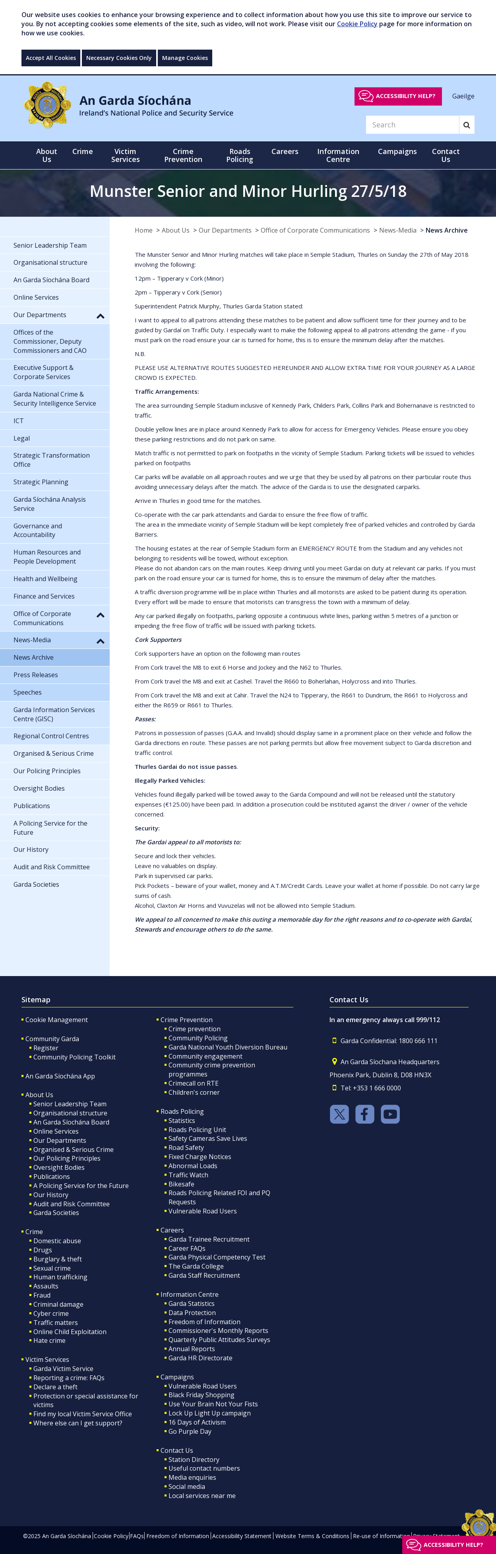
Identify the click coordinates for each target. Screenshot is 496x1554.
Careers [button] (284, 151)
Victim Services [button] (125, 155)
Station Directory (194, 1459)
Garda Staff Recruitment (204, 1275)
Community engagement (205, 1056)
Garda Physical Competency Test (217, 1257)
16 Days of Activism (197, 1422)
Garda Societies (56, 1212)
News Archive (447, 230)
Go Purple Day (190, 1431)
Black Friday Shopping (201, 1394)
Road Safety (186, 1147)
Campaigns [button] (397, 151)
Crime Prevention (187, 1019)
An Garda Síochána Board (71, 1122)
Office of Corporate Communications (315, 230)
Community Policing (198, 1038)
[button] (100, 315)
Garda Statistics (192, 1303)
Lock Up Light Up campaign (210, 1413)
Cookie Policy (357, 23)
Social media (187, 1486)
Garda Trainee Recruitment (209, 1239)
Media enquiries (192, 1477)
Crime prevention (195, 1028)
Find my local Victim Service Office (82, 1414)
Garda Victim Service (63, 1368)
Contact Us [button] (446, 155)
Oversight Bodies (59, 1167)
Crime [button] (82, 151)
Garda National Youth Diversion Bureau (228, 1047)
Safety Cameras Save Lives (208, 1138)
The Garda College (196, 1266)
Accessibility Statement (241, 1536)
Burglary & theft (57, 1259)
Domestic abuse (57, 1240)
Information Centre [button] (338, 155)
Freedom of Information (204, 1321)
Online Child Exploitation (70, 1331)
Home (144, 230)
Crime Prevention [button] (183, 155)
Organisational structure (70, 1113)
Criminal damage (58, 1304)
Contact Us (177, 1450)
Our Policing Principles (67, 1158)
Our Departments (225, 230)
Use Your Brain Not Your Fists (213, 1404)
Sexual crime (52, 1268)
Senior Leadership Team (70, 1104)
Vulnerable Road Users (203, 1211)
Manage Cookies (185, 58)
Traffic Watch (188, 1175)
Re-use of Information (381, 1536)
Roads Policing (182, 1111)
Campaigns (177, 1377)
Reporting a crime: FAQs (69, 1377)
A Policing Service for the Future (81, 1185)
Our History (50, 1194)
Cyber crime (51, 1313)
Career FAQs (187, 1248)
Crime (34, 1231)
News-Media (398, 230)
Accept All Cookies (51, 58)
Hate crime (49, 1340)
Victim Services (47, 1359)
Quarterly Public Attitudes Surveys (219, 1339)
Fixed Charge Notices (200, 1156)
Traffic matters (55, 1322)
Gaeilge (463, 95)
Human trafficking (60, 1277)
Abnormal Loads (193, 1165)
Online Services (56, 1131)
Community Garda (52, 1038)
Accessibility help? (406, 96)
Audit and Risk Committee (71, 1204)
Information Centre (190, 1294)
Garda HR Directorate (200, 1358)
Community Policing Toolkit (74, 1057)
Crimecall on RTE (194, 1083)
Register (45, 1048)
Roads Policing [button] (239, 155)
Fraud (41, 1295)
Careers (172, 1230)
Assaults (45, 1286)
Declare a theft (55, 1387)
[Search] (412, 125)
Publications (51, 1176)
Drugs (42, 1250)
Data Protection (192, 1312)
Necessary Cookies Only (119, 58)
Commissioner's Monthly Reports (218, 1330)
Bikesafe (181, 1184)
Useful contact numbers (204, 1468)
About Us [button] (46, 155)
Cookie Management (56, 1019)
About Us (176, 230)
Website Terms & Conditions (312, 1536)
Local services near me (202, 1495)
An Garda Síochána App (60, 1076)
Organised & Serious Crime (73, 1149)
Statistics (182, 1120)
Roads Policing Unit (197, 1129)
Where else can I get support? (77, 1423)
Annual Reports (192, 1348)
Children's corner (194, 1092)
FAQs (137, 1536)
